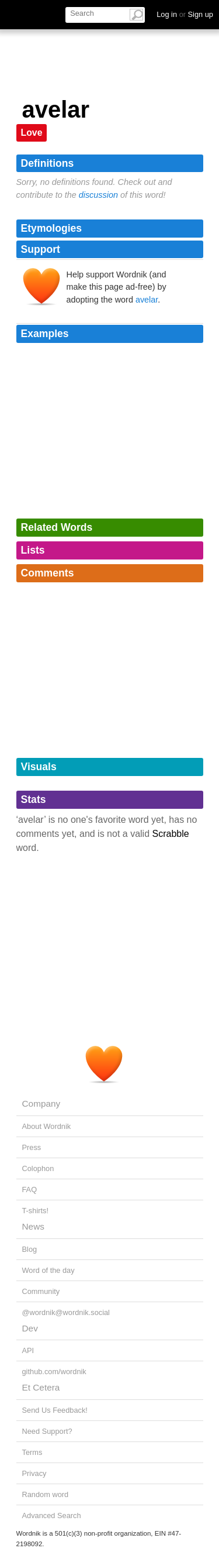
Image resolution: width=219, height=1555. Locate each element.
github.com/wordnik (54, 1371)
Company (41, 1103)
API (28, 1350)
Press (31, 1147)
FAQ (29, 1189)
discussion (98, 195)
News (33, 1226)
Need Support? (47, 1431)
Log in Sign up (185, 14)
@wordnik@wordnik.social (66, 1312)
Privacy (34, 1473)
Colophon (38, 1168)
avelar (146, 299)
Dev (30, 1328)
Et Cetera (41, 1387)
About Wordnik (46, 1126)
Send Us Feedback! (55, 1410)
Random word (45, 1494)
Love (32, 133)
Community (41, 1291)
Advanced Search (51, 1515)
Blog (29, 1249)
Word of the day (48, 1270)
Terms (32, 1452)
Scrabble (170, 834)
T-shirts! (35, 1210)
